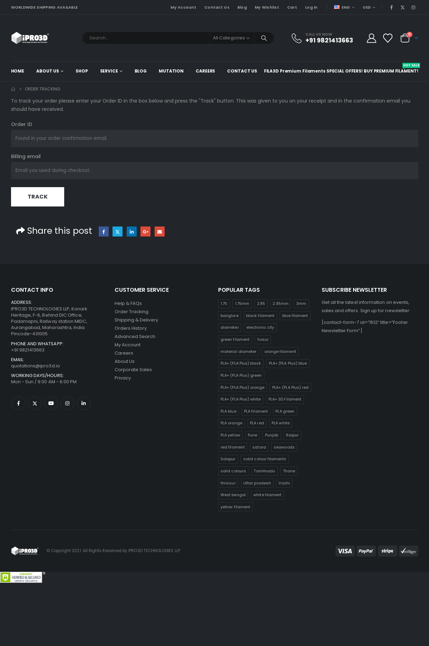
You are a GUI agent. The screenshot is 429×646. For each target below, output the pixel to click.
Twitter (118, 231)
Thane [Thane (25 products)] (289, 471)
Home (18, 71)
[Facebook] (391, 7)
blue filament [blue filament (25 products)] (295, 315)
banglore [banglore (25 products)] (229, 315)
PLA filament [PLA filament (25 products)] (256, 411)
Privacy (123, 378)
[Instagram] (413, 7)
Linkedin (83, 403)
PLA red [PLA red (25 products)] (257, 423)
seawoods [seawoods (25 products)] (284, 447)
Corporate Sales (133, 369)
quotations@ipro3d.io (35, 366)
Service (109, 71)
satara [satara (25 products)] (259, 447)
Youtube (51, 403)
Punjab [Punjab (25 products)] (271, 435)
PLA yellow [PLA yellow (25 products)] (230, 435)
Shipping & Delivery (136, 320)
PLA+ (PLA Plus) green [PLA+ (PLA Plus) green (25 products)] (241, 375)
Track (38, 197)
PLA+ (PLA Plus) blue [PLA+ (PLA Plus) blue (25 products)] (288, 363)
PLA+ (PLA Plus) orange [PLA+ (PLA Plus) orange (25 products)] (242, 387)
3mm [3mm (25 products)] (301, 303)
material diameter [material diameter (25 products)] (238, 351)
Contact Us (217, 7)
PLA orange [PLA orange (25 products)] (231, 423)
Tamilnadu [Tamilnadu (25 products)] (264, 471)
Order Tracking (132, 311)
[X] (402, 7)
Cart (292, 7)
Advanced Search (135, 336)
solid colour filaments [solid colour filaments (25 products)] (264, 459)
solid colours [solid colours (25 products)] (233, 471)
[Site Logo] (30, 38)
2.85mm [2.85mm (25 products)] (280, 303)
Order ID (21, 124)
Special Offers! (344, 71)
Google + (145, 231)
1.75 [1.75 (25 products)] (224, 303)
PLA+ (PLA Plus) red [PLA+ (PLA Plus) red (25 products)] (290, 387)
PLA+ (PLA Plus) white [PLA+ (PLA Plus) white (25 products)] (241, 399)
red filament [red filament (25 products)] (233, 447)
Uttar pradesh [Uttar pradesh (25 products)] (257, 483)
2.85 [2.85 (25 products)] (261, 303)
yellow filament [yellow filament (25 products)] (235, 507)
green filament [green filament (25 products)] (235, 339)
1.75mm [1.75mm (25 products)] (242, 303)
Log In (311, 7)
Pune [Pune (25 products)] (252, 435)
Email (160, 231)
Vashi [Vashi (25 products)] (284, 483)
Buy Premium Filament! (391, 68)
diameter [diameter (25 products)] (230, 327)
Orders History (131, 328)
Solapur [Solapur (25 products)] (228, 459)
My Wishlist (267, 7)
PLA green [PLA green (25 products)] (284, 411)
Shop (82, 71)
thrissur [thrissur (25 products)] (228, 483)
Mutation (171, 71)
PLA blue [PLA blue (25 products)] (228, 411)
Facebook (104, 231)
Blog (242, 7)
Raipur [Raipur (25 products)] (292, 435)
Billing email (26, 156)
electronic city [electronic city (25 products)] (260, 327)
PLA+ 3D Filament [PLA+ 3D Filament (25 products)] (285, 399)
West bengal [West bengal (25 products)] (233, 495)
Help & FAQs (128, 303)
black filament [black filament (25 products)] (260, 315)
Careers (205, 71)
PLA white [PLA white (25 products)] (281, 423)
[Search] (264, 38)
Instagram (67, 403)
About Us (47, 71)
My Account (183, 7)
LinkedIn (132, 231)
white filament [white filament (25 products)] (267, 495)
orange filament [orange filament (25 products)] (280, 351)
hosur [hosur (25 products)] (263, 339)
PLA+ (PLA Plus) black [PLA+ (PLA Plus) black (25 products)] (241, 363)
